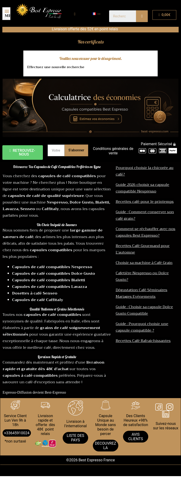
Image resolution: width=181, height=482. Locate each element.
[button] (22, 152)
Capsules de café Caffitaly (37, 300)
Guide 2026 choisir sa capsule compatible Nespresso (142, 188)
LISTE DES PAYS (75, 437)
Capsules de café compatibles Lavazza (49, 286)
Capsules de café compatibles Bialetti (48, 280)
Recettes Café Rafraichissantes (143, 340)
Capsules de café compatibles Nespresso (52, 267)
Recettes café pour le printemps (145, 201)
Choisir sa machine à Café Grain (144, 262)
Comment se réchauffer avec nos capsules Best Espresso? (145, 232)
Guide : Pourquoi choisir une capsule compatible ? (142, 327)
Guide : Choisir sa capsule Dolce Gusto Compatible (144, 310)
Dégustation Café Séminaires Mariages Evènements (141, 293)
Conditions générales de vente (113, 150)
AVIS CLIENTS (135, 436)
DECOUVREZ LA (105, 445)
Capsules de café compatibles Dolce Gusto (53, 273)
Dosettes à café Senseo (34, 293)
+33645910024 (16, 433)
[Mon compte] (74, 14)
